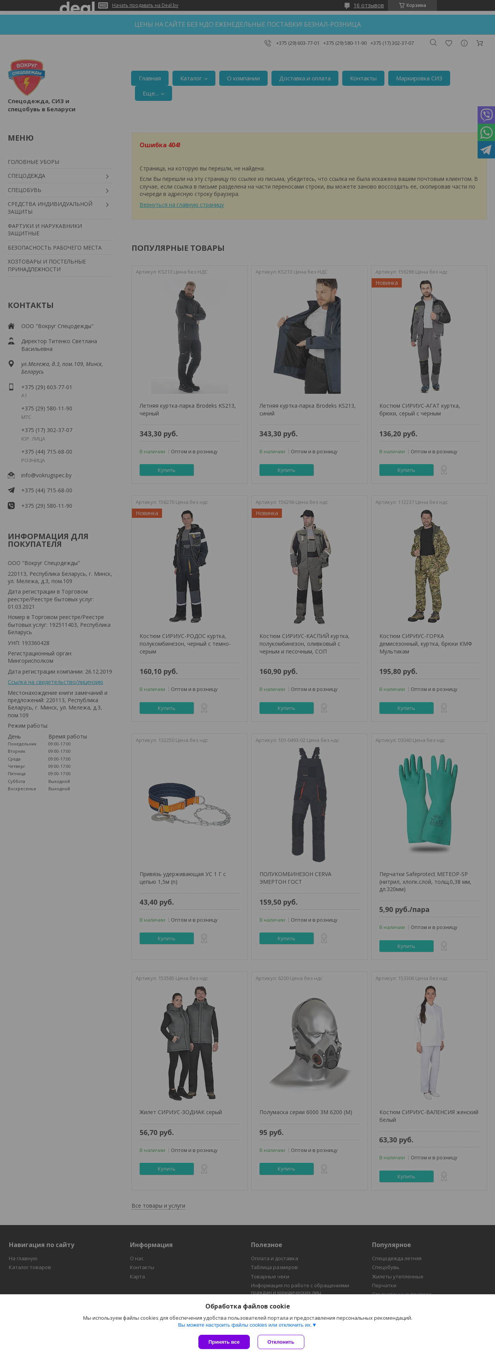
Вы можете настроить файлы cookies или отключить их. (245, 1325)
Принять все (224, 1342)
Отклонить (281, 1342)
